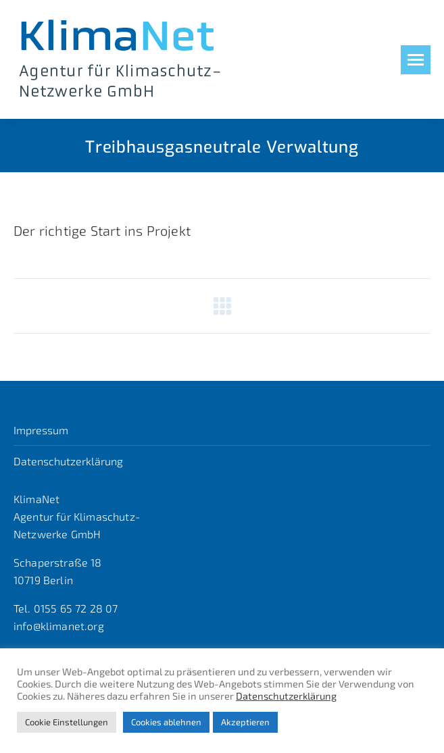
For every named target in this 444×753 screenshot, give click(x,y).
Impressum (41, 429)
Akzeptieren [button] (245, 722)
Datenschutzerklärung (68, 461)
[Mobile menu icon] (415, 59)
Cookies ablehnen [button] (166, 722)
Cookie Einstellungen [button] (66, 722)
